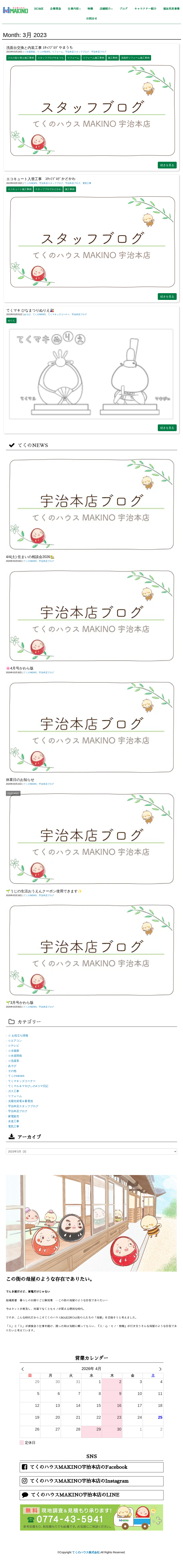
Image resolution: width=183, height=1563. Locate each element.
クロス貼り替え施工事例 (21, 57)
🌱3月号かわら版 (19, 1003)
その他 (12, 1071)
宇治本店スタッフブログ (77, 51)
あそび (27, 314)
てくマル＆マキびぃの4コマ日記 (28, 1086)
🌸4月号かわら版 (19, 668)
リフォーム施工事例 (93, 57)
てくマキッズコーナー (59, 314)
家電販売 (13, 1116)
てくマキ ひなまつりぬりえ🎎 (30, 310)
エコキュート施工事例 (20, 189)
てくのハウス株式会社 (86, 1552)
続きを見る (167, 165)
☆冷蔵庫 (13, 1050)
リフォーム (57, 51)
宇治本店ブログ (98, 51)
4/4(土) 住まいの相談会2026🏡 (30, 557)
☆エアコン (15, 1040)
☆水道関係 (29, 51)
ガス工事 (13, 1091)
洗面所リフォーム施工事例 (135, 57)
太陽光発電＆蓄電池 (20, 1101)
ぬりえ (11, 320)
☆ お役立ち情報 (18, 1035)
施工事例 (112, 57)
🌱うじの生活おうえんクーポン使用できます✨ (44, 891)
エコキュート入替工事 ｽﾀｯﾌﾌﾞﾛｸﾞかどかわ (40, 179)
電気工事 (87, 183)
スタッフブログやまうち (51, 57)
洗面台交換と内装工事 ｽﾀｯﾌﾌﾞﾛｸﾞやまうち (39, 48)
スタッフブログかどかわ (48, 189)
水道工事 (13, 1121)
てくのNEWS (43, 51)
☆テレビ (13, 1045)
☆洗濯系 (13, 1060)
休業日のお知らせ (20, 780)
